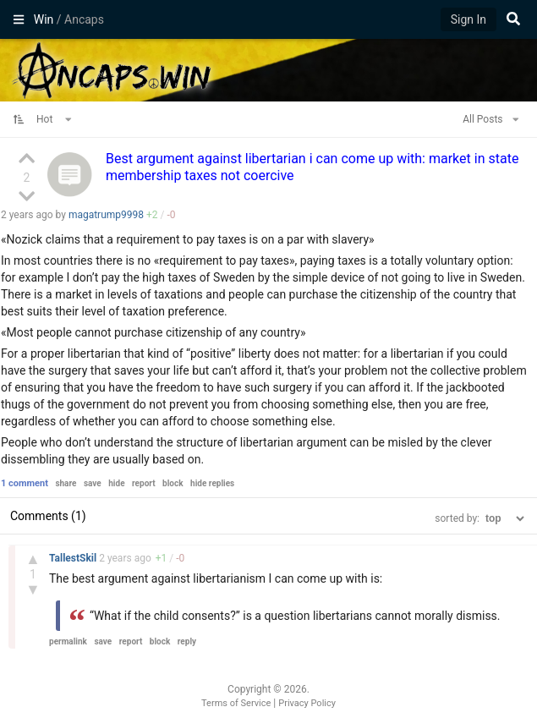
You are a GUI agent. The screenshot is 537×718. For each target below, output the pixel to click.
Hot (54, 119)
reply (187, 641)
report (144, 483)
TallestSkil (74, 558)
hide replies (212, 483)
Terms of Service (236, 703)
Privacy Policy (307, 703)
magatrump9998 (106, 215)
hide (116, 483)
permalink (68, 641)
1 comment (24, 483)
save (92, 483)
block (172, 483)
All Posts (490, 119)
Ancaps (268, 68)
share (65, 483)
